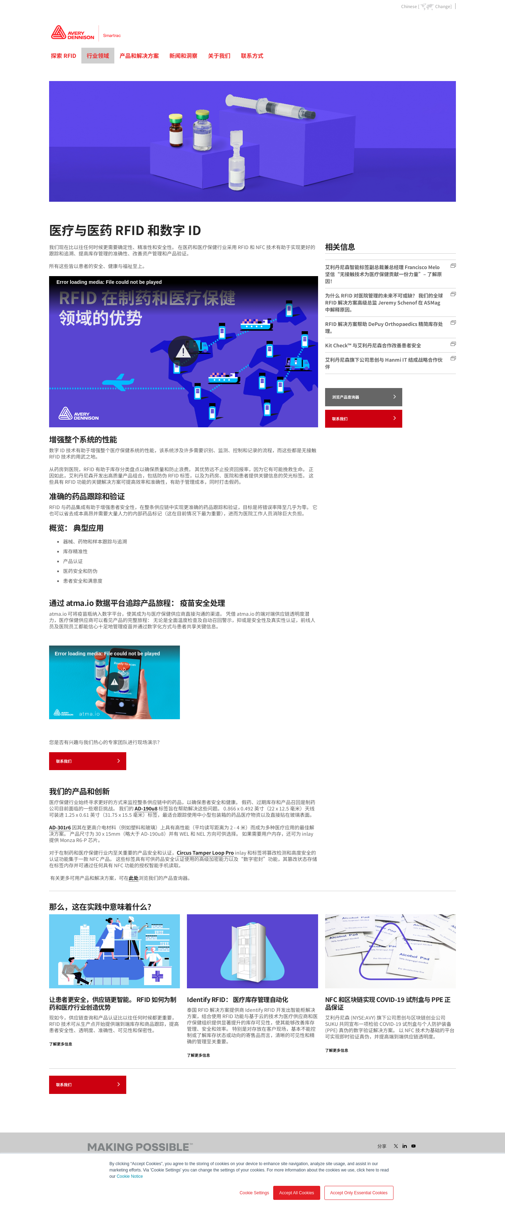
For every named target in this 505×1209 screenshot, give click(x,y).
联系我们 (88, 760)
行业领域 (98, 55)
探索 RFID (63, 55)
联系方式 (252, 55)
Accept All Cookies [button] (296, 1192)
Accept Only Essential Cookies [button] (359, 1192)
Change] (443, 6)
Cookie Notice (130, 1176)
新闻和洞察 (183, 55)
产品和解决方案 (139, 55)
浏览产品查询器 (364, 396)
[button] (183, 351)
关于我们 (219, 55)
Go (449, 22)
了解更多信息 (60, 1044)
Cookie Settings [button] (254, 1192)
